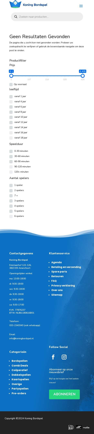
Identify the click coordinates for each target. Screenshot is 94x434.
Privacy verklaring (63, 285)
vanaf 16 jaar (20, 132)
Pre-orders (19, 393)
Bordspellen (19, 361)
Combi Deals (20, 365)
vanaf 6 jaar (20, 106)
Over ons (57, 290)
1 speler (18, 185)
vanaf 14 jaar (20, 127)
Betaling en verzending (66, 267)
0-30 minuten (21, 151)
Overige (17, 384)
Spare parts (59, 271)
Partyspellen (20, 388)
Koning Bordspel (34, 418)
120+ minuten (21, 171)
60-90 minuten (21, 161)
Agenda (56, 262)
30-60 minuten (21, 156)
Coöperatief (20, 370)
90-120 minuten (22, 166)
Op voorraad (20, 84)
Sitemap (57, 295)
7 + (16, 195)
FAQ (54, 281)
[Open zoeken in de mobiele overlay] (47, 17)
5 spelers (19, 210)
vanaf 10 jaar (20, 116)
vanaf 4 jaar (20, 101)
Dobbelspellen (21, 375)
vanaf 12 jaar (20, 122)
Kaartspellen (20, 379)
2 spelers (19, 190)
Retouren (57, 276)
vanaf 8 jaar (20, 111)
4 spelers (19, 205)
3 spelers (19, 200)
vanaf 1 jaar (20, 96)
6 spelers (19, 216)
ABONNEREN (64, 394)
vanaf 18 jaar (20, 137)
